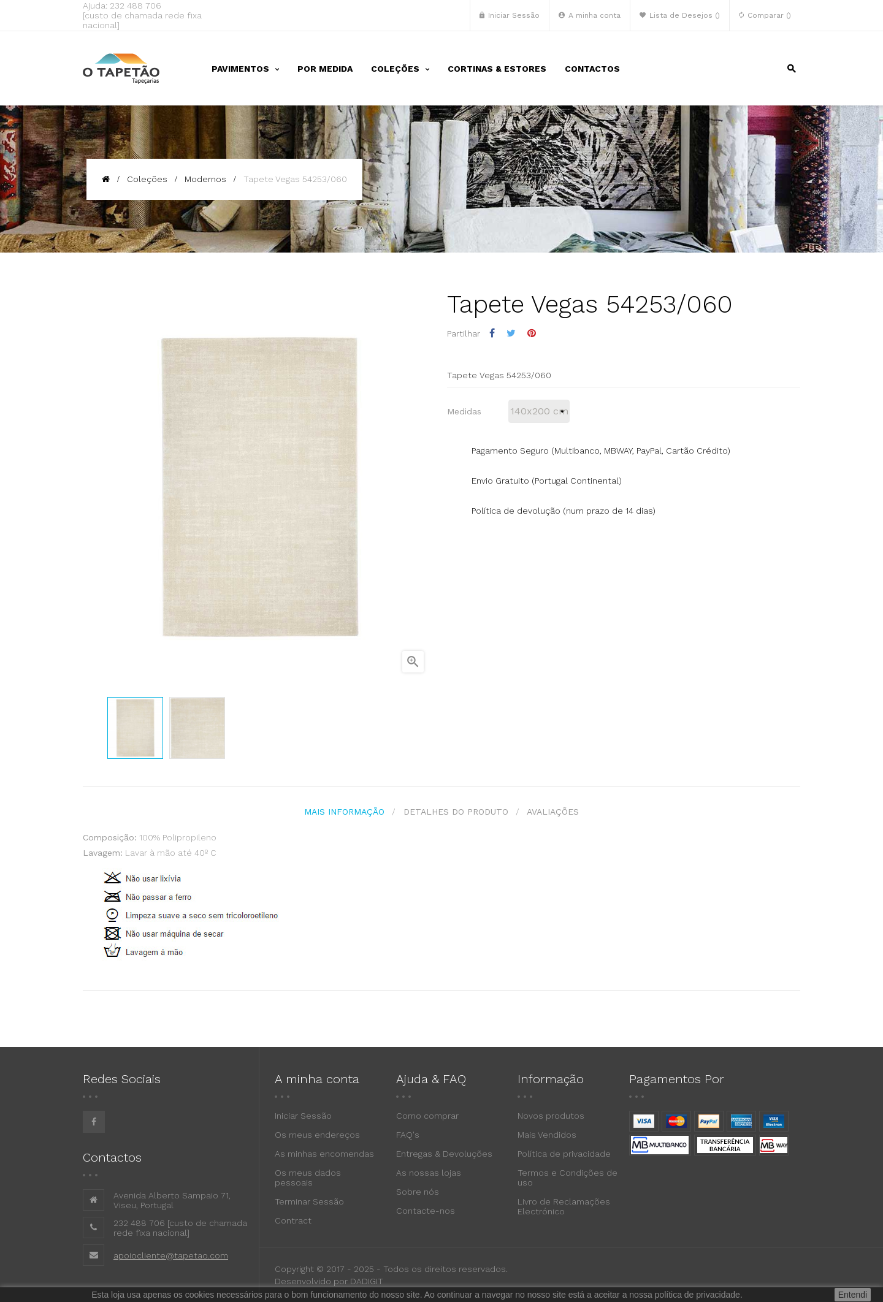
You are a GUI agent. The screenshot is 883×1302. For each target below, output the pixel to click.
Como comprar (427, 1115)
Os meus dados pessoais (308, 1177)
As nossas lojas (428, 1172)
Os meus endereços (317, 1134)
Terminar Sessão (309, 1201)
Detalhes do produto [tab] (455, 812)
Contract (293, 1220)
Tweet (511, 333)
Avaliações (555, 812)
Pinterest (531, 333)
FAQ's (407, 1134)
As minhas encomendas (324, 1153)
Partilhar (492, 333)
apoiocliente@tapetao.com (170, 1254)
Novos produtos (551, 1115)
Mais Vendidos (547, 1134)
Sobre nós (417, 1191)
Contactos (112, 1156)
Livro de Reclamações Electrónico (564, 1206)
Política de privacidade (564, 1153)
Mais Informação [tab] (342, 812)
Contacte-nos (425, 1210)
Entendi (852, 1295)
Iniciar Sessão (303, 1115)
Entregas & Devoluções (444, 1153)
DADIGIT (366, 1280)
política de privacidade (697, 1295)
